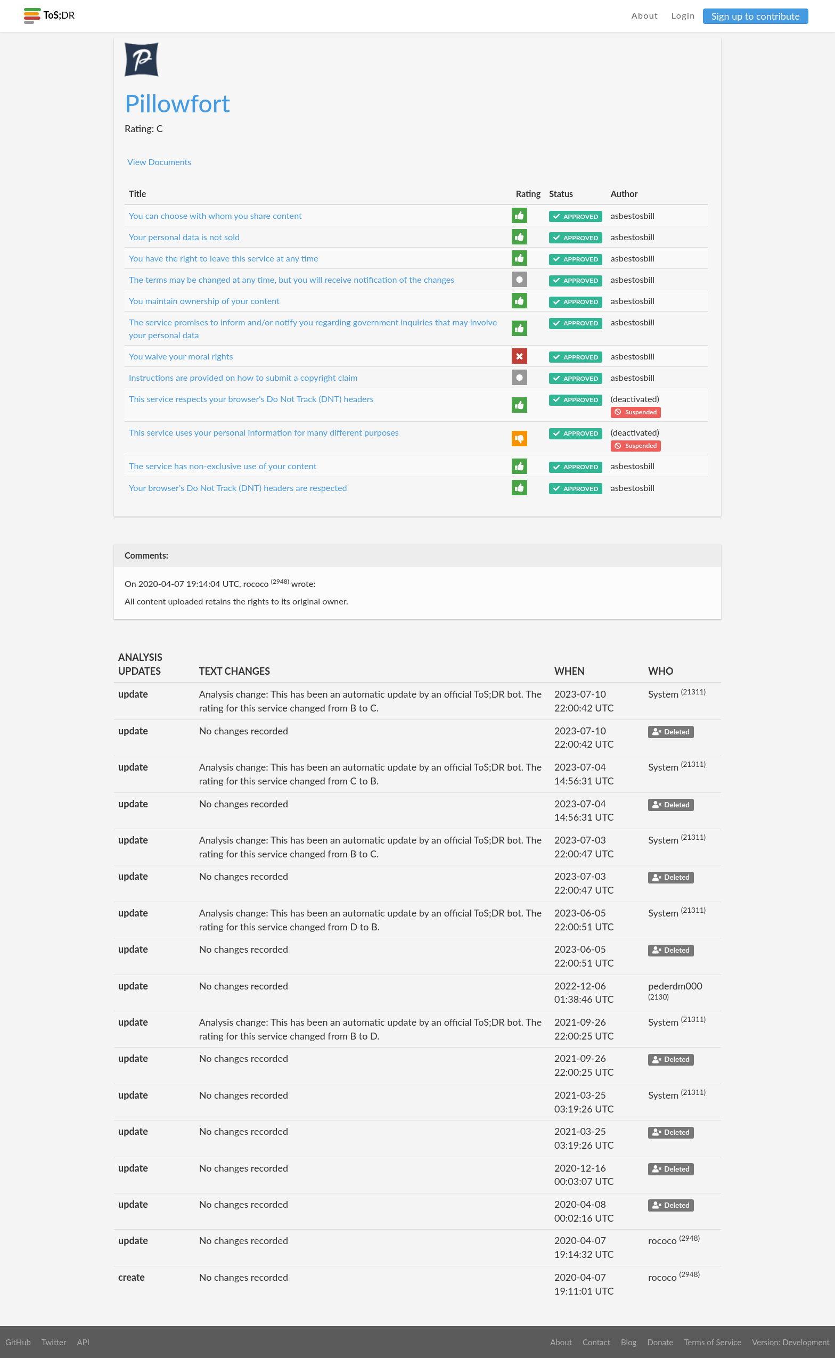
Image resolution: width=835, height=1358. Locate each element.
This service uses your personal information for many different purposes (264, 432)
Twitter (54, 1342)
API (83, 1342)
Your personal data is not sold (184, 237)
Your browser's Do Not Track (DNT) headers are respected (238, 487)
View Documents (159, 162)
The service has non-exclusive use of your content (223, 466)
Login (683, 15)
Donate (660, 1342)
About (645, 15)
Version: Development (791, 1342)
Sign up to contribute (755, 16)
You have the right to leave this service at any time (223, 258)
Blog (628, 1342)
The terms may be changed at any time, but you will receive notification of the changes (291, 279)
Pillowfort (177, 103)
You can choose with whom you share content (215, 215)
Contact (596, 1342)
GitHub (18, 1342)
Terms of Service (712, 1342)
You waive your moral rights (181, 356)
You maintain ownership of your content (204, 301)
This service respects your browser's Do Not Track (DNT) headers (251, 399)
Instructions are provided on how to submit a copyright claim (243, 377)
